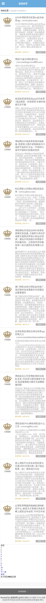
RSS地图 (32, 598)
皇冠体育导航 (7, 600)
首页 (2, 545)
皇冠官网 (21, 11)
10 (2, 568)
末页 (2, 574)
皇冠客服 (33, 600)
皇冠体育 (23, 3)
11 (1, 570)
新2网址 (40, 600)
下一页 (3, 572)
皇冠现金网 (25, 600)
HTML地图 (41, 598)
